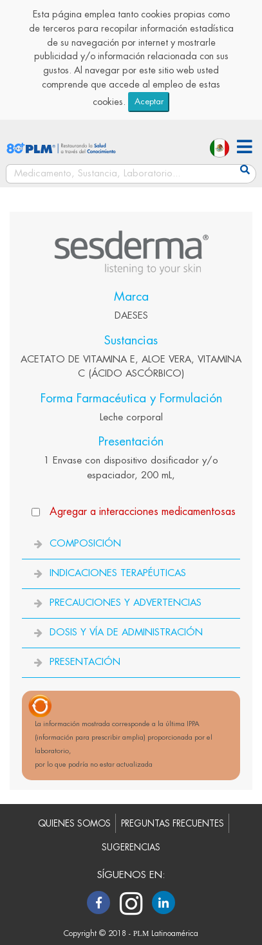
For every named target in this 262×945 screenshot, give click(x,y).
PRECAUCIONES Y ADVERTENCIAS (125, 603)
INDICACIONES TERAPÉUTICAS (118, 573)
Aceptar (149, 101)
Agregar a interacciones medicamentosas (143, 511)
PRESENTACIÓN (85, 662)
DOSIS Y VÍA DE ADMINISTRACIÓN (126, 632)
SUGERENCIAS (131, 847)
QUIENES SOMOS (74, 823)
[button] (244, 148)
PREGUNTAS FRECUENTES (172, 823)
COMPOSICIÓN (85, 543)
